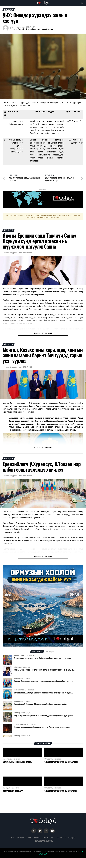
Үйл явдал (21, 838)
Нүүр (12, 838)
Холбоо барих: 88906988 (44, 841)
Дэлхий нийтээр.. (34, 838)
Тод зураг (71, 838)
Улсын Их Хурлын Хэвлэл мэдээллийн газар (35, 29)
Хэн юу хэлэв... (48, 838)
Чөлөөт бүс (61, 838)
